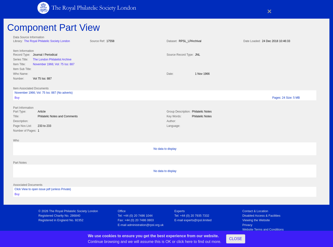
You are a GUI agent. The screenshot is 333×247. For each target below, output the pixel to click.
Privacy (247, 223)
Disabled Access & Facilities (261, 214)
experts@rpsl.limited (198, 218)
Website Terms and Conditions (263, 228)
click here (185, 242)
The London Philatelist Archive (52, 59)
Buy (17, 96)
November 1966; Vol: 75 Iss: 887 (53, 63)
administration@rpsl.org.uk (145, 223)
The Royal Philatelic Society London (47, 41)
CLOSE (235, 239)
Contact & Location (255, 209)
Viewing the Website (256, 218)
